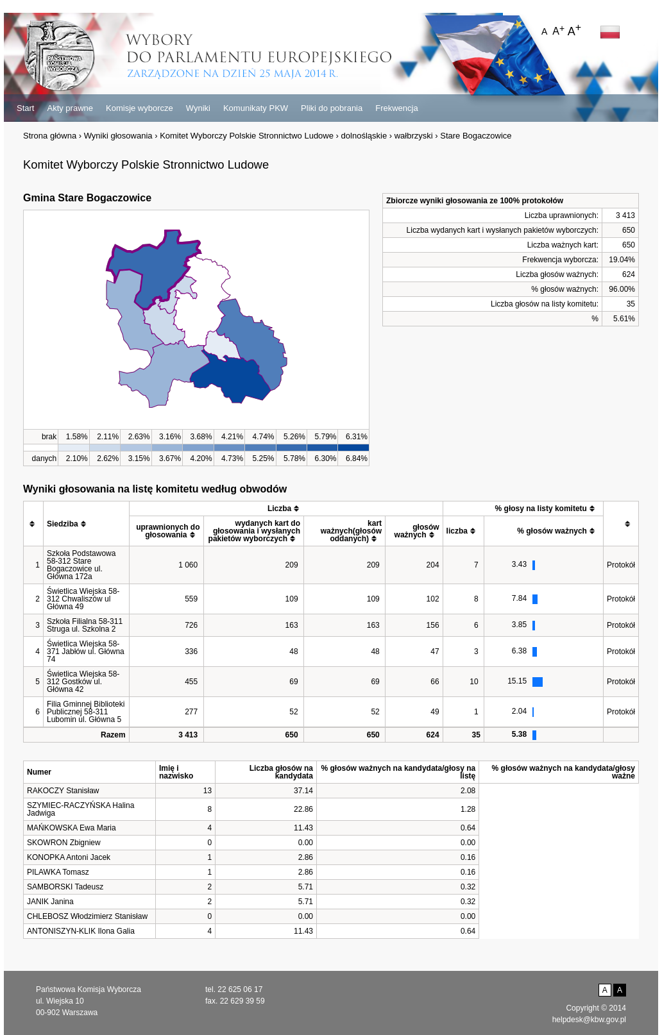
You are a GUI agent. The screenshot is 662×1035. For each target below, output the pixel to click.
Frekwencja (396, 108)
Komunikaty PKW (255, 108)
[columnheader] (34, 523)
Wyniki (198, 108)
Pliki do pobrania (331, 108)
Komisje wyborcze (139, 108)
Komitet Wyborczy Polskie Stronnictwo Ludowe (247, 135)
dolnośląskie (364, 135)
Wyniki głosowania (118, 135)
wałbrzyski (414, 135)
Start (25, 108)
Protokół (621, 564)
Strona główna (49, 135)
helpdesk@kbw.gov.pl (589, 1019)
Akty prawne (70, 108)
